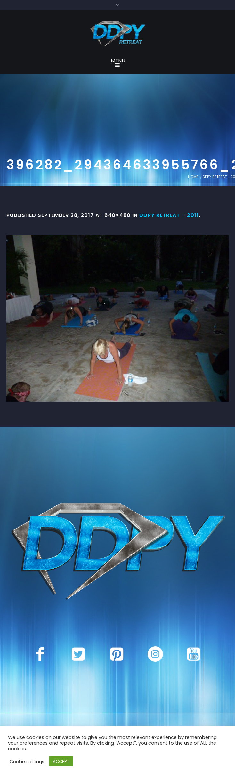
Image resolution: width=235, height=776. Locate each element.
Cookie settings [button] (27, 761)
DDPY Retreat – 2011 (169, 215)
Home (193, 176)
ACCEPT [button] (61, 761)
